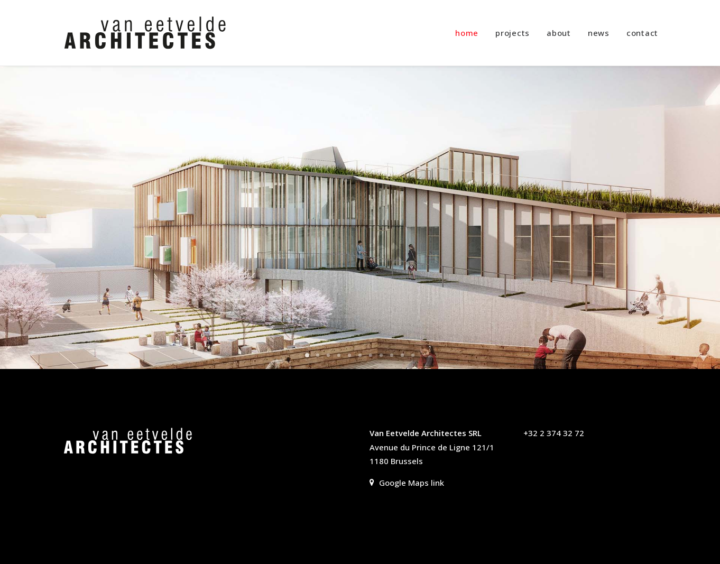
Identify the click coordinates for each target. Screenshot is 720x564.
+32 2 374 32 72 (553, 433)
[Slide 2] (317, 355)
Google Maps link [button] (407, 482)
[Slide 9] (391, 355)
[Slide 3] (328, 355)
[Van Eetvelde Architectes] (145, 32)
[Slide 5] (349, 355)
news (599, 32)
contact (642, 32)
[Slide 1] (307, 355)
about (559, 32)
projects (512, 32)
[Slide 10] (402, 355)
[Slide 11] (413, 355)
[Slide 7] (370, 355)
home (466, 32)
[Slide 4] (339, 355)
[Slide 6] (360, 355)
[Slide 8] (381, 355)
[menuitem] (470, 33)
